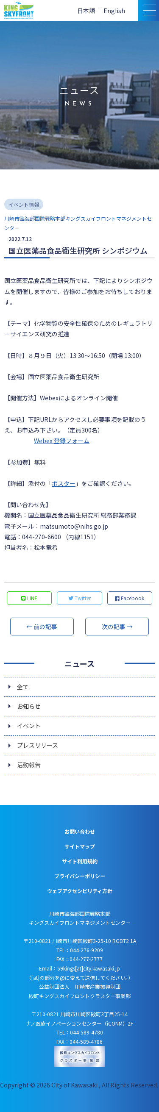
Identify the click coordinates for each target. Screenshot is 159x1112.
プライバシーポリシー (79, 875)
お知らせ (29, 706)
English (114, 10)
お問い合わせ (79, 831)
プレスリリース (37, 745)
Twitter (79, 598)
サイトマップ (79, 846)
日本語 (86, 10)
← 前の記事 (41, 626)
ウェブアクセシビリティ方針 (79, 890)
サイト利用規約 (80, 861)
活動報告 (29, 764)
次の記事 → (117, 626)
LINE (29, 598)
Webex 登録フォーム (61, 440)
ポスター (63, 483)
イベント (29, 725)
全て (23, 686)
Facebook (129, 598)
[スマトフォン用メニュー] (148, 10)
